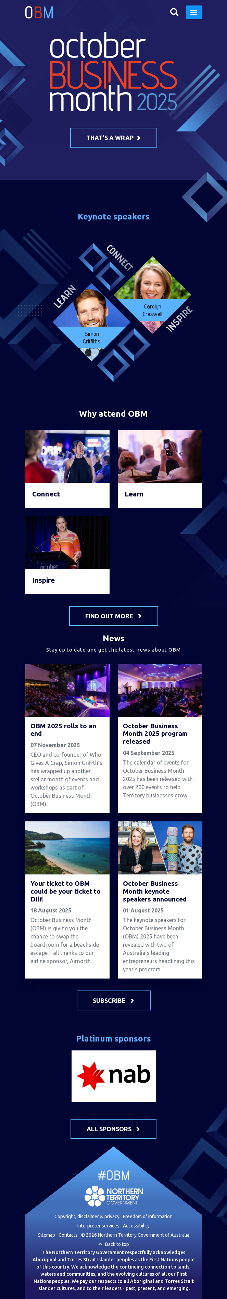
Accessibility (136, 1225)
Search (174, 12)
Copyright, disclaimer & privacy (86, 1216)
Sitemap (46, 1235)
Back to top (117, 1244)
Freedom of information (148, 1216)
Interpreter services (98, 1225)
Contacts (68, 1235)
